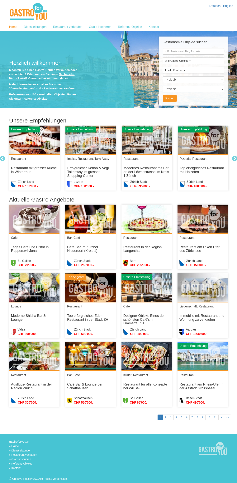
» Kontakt (15, 468)
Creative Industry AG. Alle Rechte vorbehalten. (40, 478)
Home (13, 26)
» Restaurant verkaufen (23, 454)
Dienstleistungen (35, 26)
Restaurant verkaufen (67, 26)
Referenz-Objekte (130, 26)
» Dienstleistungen (20, 450)
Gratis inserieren (100, 26)
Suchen (169, 98)
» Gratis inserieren (20, 459)
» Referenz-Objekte (20, 463)
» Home (14, 446)
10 (208, 417)
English (228, 5)
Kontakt (154, 26)
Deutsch (215, 5)
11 (215, 417)
